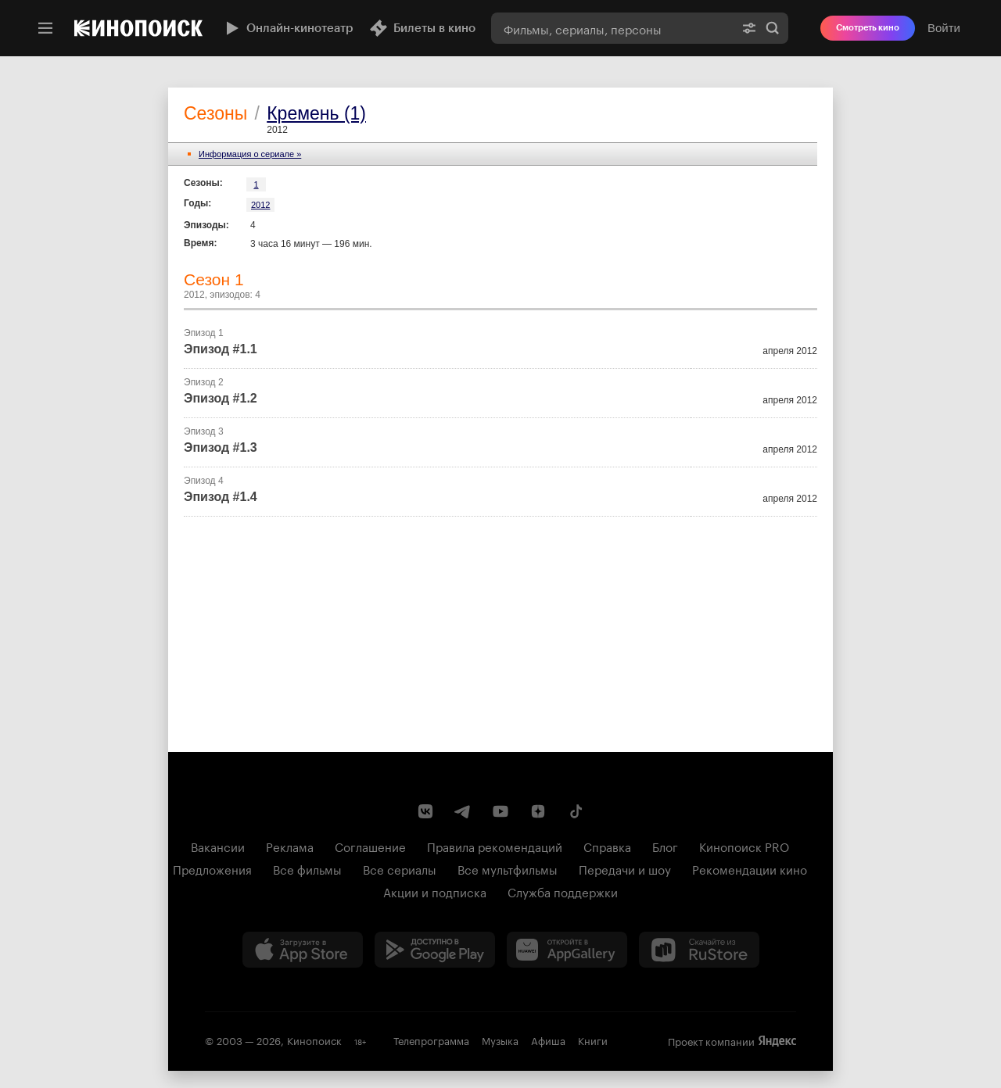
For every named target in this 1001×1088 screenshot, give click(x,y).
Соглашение (370, 845)
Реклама (290, 845)
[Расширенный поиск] (749, 28)
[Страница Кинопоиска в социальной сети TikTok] (575, 811)
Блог (665, 845)
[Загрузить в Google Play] (435, 950)
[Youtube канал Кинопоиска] (500, 811)
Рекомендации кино (749, 868)
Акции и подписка (434, 891)
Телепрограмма (431, 1039)
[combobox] (612, 28)
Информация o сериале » (250, 154)
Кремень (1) (316, 113)
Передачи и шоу (625, 868)
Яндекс (777, 1041)
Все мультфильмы (507, 868)
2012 (260, 204)
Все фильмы (307, 868)
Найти (772, 28)
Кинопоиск (314, 1039)
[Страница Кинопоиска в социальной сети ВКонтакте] (425, 811)
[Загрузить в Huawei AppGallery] (567, 950)
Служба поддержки (563, 891)
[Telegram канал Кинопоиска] (463, 811)
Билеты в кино (422, 28)
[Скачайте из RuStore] (699, 950)
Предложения (212, 868)
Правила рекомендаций (494, 845)
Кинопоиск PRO (744, 845)
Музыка (500, 1039)
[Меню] (45, 28)
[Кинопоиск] (138, 28)
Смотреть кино (867, 28)
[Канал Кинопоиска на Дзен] (538, 811)
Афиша (548, 1039)
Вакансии (218, 845)
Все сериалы (399, 868)
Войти (943, 27)
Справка (607, 845)
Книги (593, 1039)
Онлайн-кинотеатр (287, 28)
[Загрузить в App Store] (302, 950)
